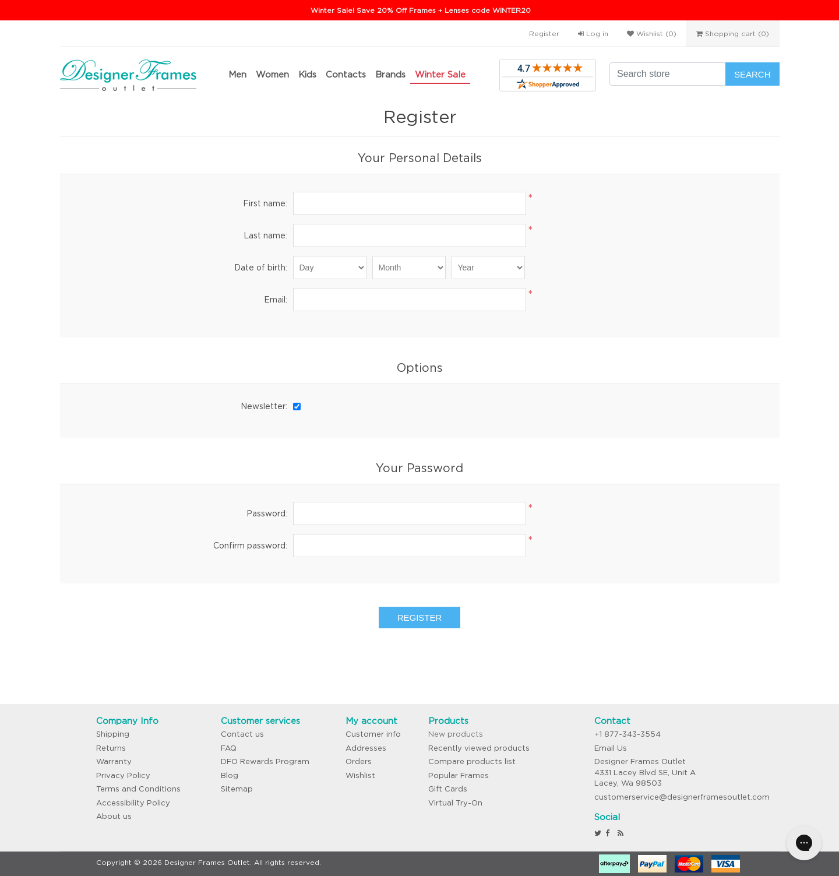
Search (752, 74)
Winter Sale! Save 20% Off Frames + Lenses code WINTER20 (421, 10)
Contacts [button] (346, 74)
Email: (275, 299)
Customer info (373, 734)
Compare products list (472, 761)
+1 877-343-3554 (627, 734)
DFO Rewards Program (265, 761)
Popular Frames (458, 775)
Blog (229, 775)
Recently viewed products (479, 748)
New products (455, 734)
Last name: (265, 235)
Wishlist (360, 775)
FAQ (229, 748)
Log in (593, 33)
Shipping (112, 734)
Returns (111, 748)
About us (114, 816)
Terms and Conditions (138, 788)
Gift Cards (447, 788)
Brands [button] (390, 74)
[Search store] (667, 74)
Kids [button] (307, 74)
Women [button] (272, 74)
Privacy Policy (123, 775)
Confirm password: (250, 545)
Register (544, 33)
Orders (359, 761)
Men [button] (237, 74)
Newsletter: (264, 406)
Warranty (114, 761)
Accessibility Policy (133, 802)
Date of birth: (260, 267)
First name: (265, 203)
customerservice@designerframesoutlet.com (682, 797)
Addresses (366, 748)
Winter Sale (440, 74)
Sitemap (237, 788)
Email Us (610, 748)
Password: (266, 513)
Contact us (242, 734)
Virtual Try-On (455, 802)
